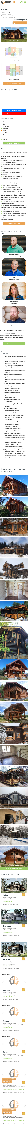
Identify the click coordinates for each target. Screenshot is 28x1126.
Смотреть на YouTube (14, 113)
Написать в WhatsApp (14, 343)
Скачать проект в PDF (14, 143)
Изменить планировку (14, 83)
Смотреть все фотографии (14, 868)
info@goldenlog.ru (4, 335)
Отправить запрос (20, 22)
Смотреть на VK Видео (14, 110)
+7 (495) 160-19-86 (10, 333)
